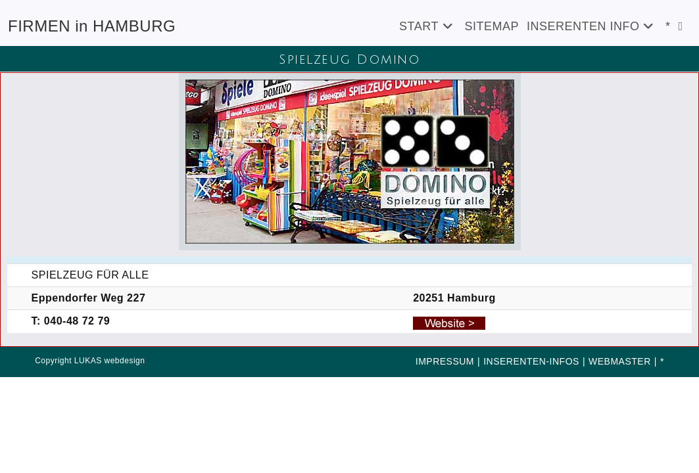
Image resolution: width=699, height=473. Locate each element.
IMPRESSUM (445, 361)
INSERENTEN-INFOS (531, 361)
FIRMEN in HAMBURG (92, 26)
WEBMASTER (620, 361)
